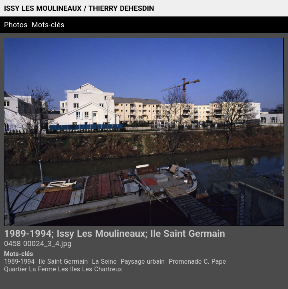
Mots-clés (48, 24)
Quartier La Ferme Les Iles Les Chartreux (63, 269)
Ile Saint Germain (63, 261)
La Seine (104, 261)
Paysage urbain (143, 261)
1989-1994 (19, 261)
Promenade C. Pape (197, 261)
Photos (16, 24)
